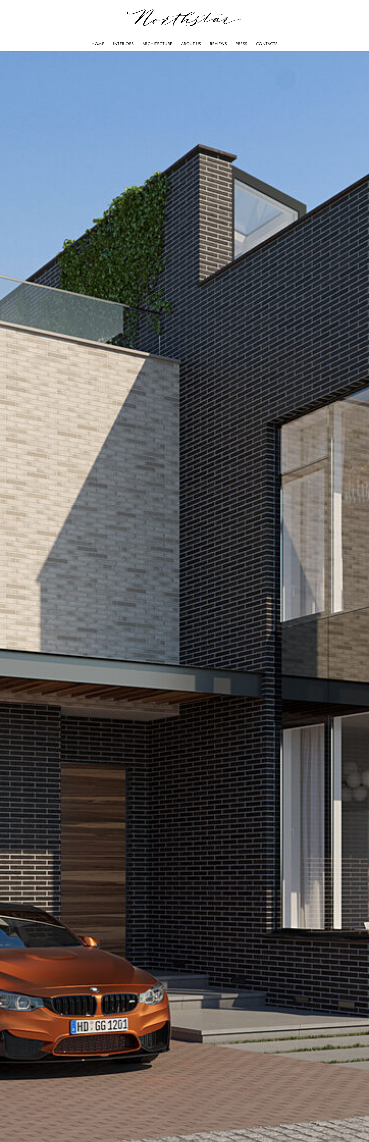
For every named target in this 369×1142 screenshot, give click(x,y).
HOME (97, 43)
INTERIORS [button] (123, 43)
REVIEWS (218, 43)
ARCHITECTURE (157, 43)
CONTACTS (267, 43)
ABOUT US (191, 43)
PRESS (241, 43)
